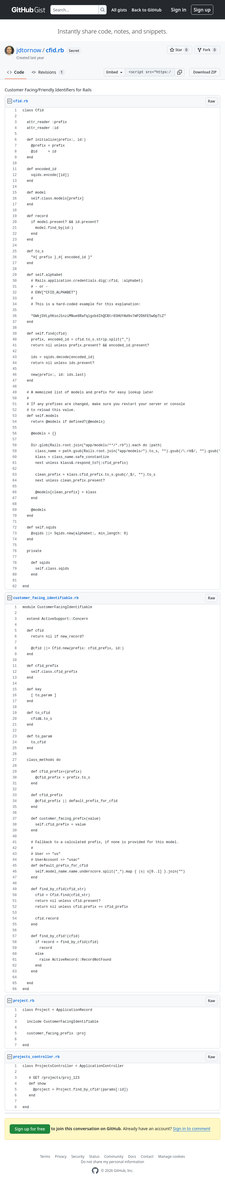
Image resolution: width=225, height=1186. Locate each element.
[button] (180, 72)
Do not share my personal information (112, 1161)
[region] (112, 349)
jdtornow (28, 50)
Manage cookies (171, 1156)
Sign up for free (30, 1129)
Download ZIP (205, 72)
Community (113, 1156)
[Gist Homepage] (29, 9)
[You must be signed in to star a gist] (179, 50)
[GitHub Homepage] (95, 1170)
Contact (147, 1156)
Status (94, 1156)
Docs (132, 1156)
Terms (45, 1156)
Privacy (61, 1156)
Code (15, 72)
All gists (119, 10)
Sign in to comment (191, 1128)
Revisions (48, 72)
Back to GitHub (146, 10)
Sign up (202, 9)
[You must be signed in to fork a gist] (207, 50)
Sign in (178, 9)
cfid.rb (55, 50)
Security (77, 1156)
